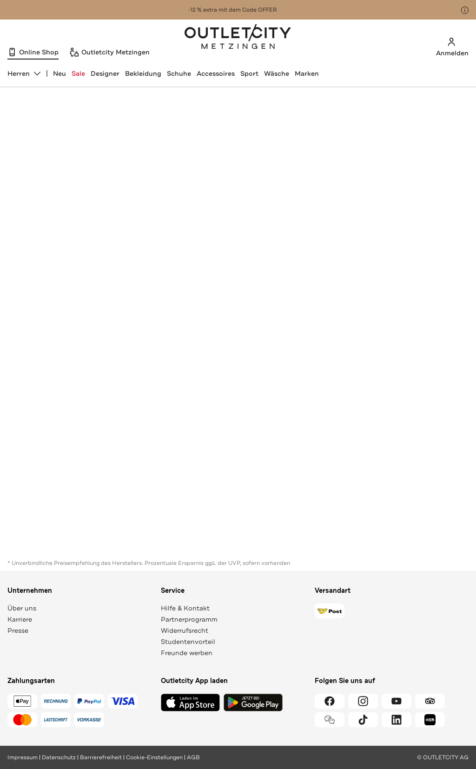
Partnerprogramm (189, 619)
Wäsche (276, 73)
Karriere (19, 619)
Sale (78, 73)
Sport (249, 73)
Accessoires (216, 73)
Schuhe (179, 73)
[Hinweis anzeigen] (464, 10)
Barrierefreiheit (101, 757)
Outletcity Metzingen (238, 37)
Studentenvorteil (188, 641)
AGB (193, 757)
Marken (307, 73)
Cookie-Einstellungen (154, 757)
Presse (17, 630)
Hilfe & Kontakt (185, 608)
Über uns (21, 608)
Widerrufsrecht (184, 630)
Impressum (22, 757)
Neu (59, 73)
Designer (105, 73)
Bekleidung (143, 73)
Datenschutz (59, 757)
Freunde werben (186, 653)
